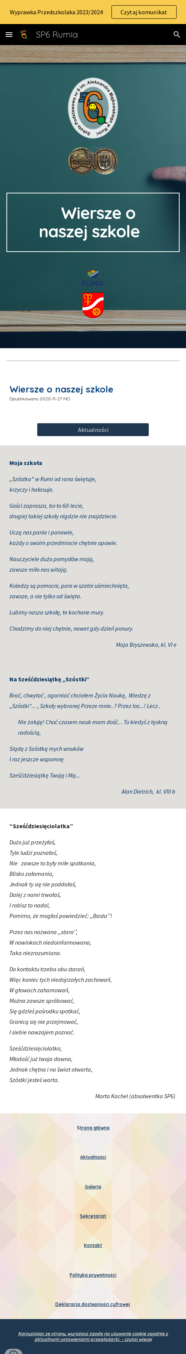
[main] (93, 222)
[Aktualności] (93, 430)
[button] (9, 34)
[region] (93, 12)
